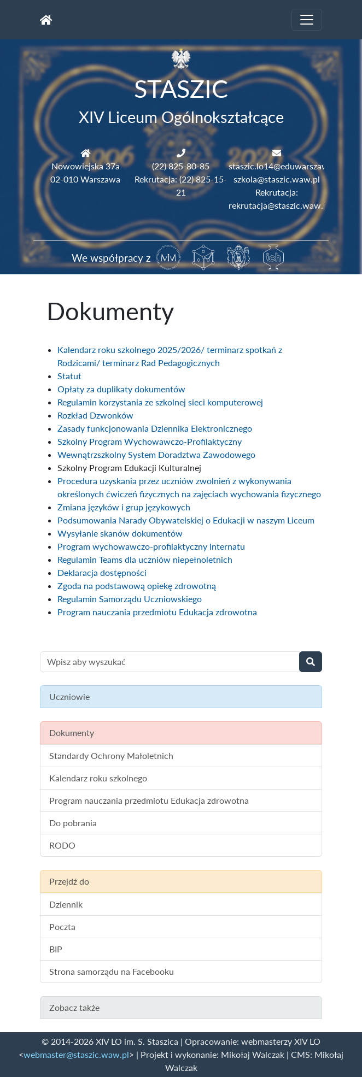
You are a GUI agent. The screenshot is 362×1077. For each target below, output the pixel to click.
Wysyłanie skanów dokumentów (120, 533)
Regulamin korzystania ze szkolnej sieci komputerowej (160, 402)
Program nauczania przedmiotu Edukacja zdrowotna (157, 612)
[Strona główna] (46, 20)
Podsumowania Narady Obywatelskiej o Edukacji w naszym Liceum (185, 520)
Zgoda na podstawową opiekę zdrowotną (136, 585)
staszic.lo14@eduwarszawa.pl (285, 166)
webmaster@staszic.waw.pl (76, 1054)
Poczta (62, 926)
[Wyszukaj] (310, 661)
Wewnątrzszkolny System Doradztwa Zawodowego (156, 454)
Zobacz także (74, 1007)
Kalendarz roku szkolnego (98, 778)
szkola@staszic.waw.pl (276, 179)
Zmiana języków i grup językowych (123, 507)
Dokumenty (71, 732)
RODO (62, 845)
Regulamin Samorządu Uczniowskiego (129, 598)
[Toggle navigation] (306, 20)
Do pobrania (73, 822)
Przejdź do (69, 881)
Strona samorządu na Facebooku (111, 971)
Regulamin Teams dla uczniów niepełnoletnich (144, 559)
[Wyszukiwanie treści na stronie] (170, 661)
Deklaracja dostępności (102, 572)
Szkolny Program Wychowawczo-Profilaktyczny (149, 441)
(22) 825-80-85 (180, 166)
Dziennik (66, 904)
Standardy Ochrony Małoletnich (111, 755)
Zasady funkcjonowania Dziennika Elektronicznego (154, 428)
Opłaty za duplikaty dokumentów (121, 389)
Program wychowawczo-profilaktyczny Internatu (151, 546)
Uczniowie (69, 696)
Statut (69, 375)
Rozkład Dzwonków (95, 415)
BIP (55, 949)
